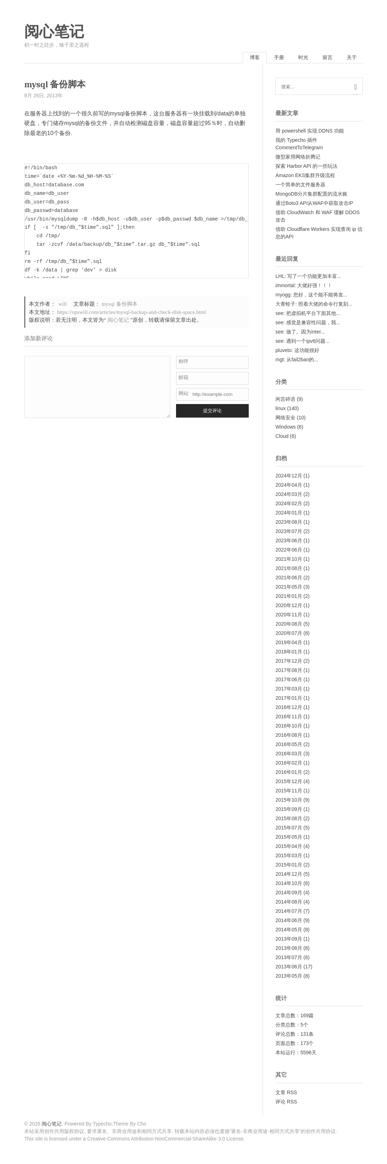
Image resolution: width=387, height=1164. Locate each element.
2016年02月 (288, 763)
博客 (249, 58)
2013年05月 (288, 976)
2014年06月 (288, 921)
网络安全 (285, 418)
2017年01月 (288, 699)
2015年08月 (288, 819)
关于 (351, 58)
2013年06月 (288, 967)
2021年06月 (288, 578)
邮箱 (184, 378)
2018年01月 (288, 652)
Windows (285, 427)
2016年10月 (288, 726)
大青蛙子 (285, 304)
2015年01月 (288, 865)
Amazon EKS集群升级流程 (305, 176)
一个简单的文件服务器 (300, 185)
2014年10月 (288, 884)
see (279, 313)
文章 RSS (286, 1093)
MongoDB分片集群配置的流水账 (311, 194)
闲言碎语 (285, 400)
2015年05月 (288, 837)
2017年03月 (288, 689)
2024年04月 (288, 485)
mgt (279, 360)
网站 (184, 394)
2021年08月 (288, 569)
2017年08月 (288, 671)
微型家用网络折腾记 (297, 157)
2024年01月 (288, 513)
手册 (275, 58)
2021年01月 (288, 597)
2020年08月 (288, 624)
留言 (326, 58)
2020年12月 (288, 606)
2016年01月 (288, 773)
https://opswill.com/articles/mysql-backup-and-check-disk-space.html (131, 312)
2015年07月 (288, 828)
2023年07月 (288, 532)
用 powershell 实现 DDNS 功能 (309, 131)
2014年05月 (288, 930)
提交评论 (212, 411)
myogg (282, 295)
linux (280, 409)
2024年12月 (288, 476)
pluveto (283, 350)
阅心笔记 (54, 32)
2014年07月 (288, 912)
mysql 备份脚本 (119, 304)
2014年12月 (288, 875)
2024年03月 (288, 495)
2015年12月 (288, 782)
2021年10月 (288, 560)
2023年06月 (288, 541)
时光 (300, 58)
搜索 (355, 94)
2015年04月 (288, 847)
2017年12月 (288, 661)
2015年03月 (288, 856)
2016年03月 (288, 754)
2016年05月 (288, 745)
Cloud (282, 437)
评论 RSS (286, 1102)
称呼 (184, 361)
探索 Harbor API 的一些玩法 (306, 166)
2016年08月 (288, 736)
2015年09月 (288, 810)
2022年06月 (288, 550)
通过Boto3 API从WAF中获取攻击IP (314, 203)
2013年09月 (288, 939)
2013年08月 (288, 949)
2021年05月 (288, 587)
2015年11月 (288, 791)
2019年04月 (288, 643)
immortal (285, 286)
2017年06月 (288, 680)
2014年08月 (288, 902)
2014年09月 (288, 893)
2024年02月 (288, 504)
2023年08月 (288, 523)
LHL (280, 276)
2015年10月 (288, 800)
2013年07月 (288, 958)
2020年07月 (288, 634)
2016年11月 (288, 717)
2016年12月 (288, 708)
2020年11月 (288, 615)
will (62, 304)
